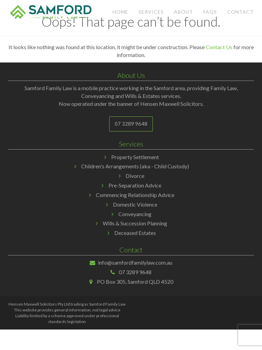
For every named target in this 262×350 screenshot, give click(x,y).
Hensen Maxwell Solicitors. (172, 103)
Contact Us (219, 47)
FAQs (210, 12)
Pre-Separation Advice (134, 185)
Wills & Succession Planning (135, 223)
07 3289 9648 (131, 124)
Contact (240, 12)
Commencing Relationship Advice (135, 195)
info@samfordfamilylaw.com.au (135, 262)
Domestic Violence (135, 204)
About (183, 12)
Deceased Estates (135, 232)
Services (151, 12)
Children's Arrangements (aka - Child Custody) (135, 166)
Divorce (135, 175)
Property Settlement (135, 157)
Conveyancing (134, 214)
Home (120, 12)
